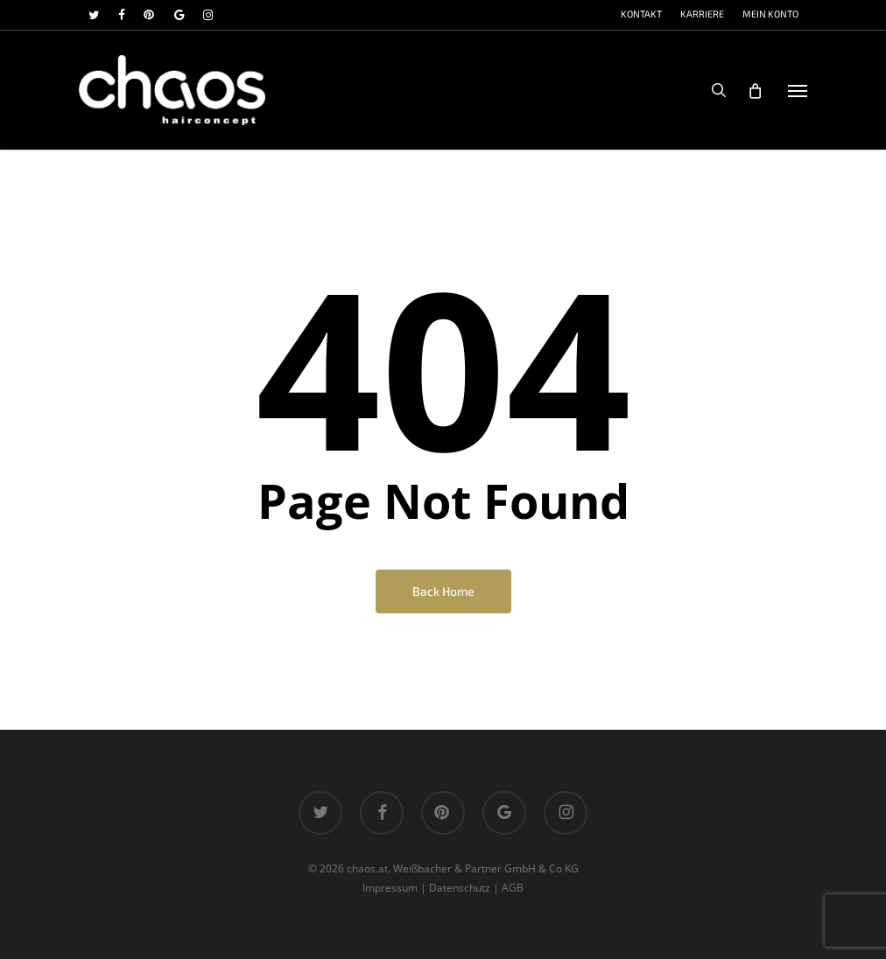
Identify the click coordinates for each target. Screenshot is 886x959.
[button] (797, 90)
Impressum (390, 887)
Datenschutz (459, 887)
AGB (513, 887)
